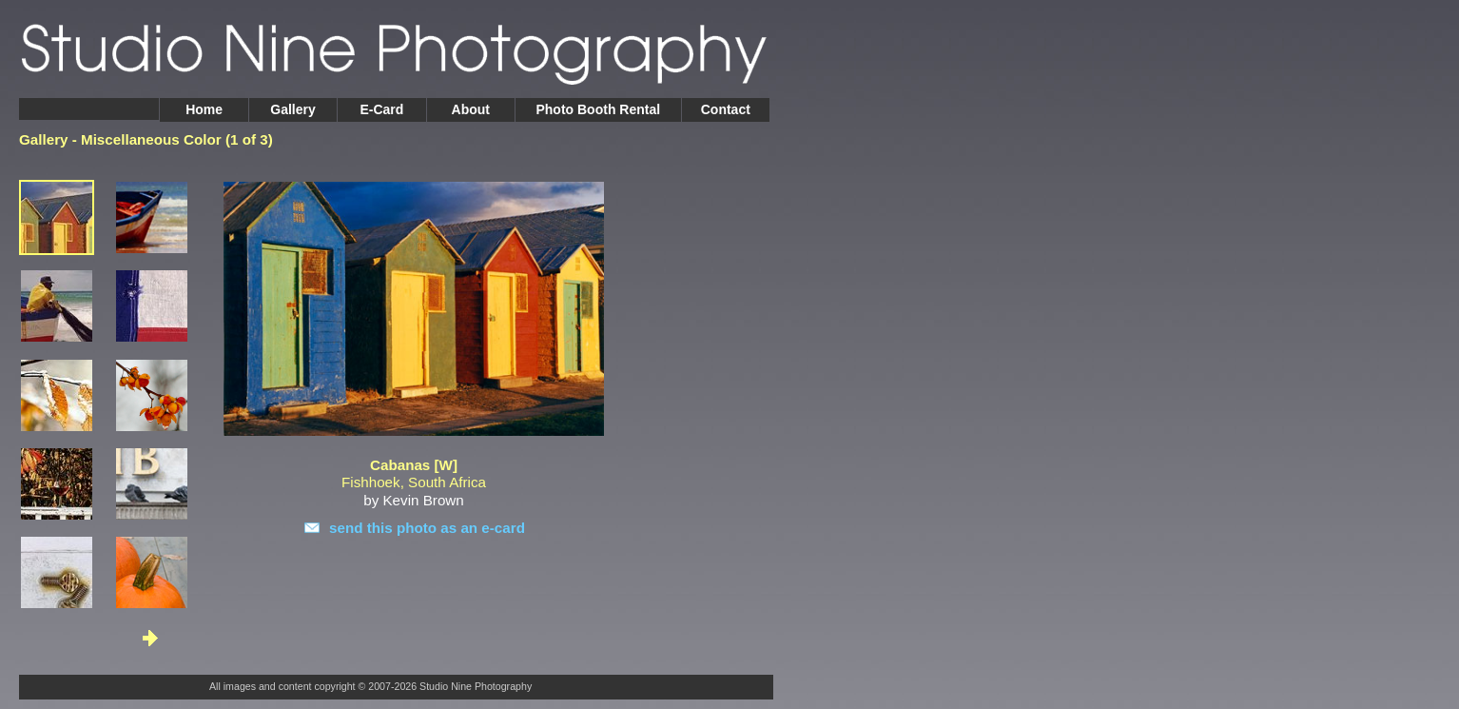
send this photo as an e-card (427, 528)
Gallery (292, 109)
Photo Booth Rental (597, 109)
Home (204, 109)
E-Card (381, 109)
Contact (725, 109)
